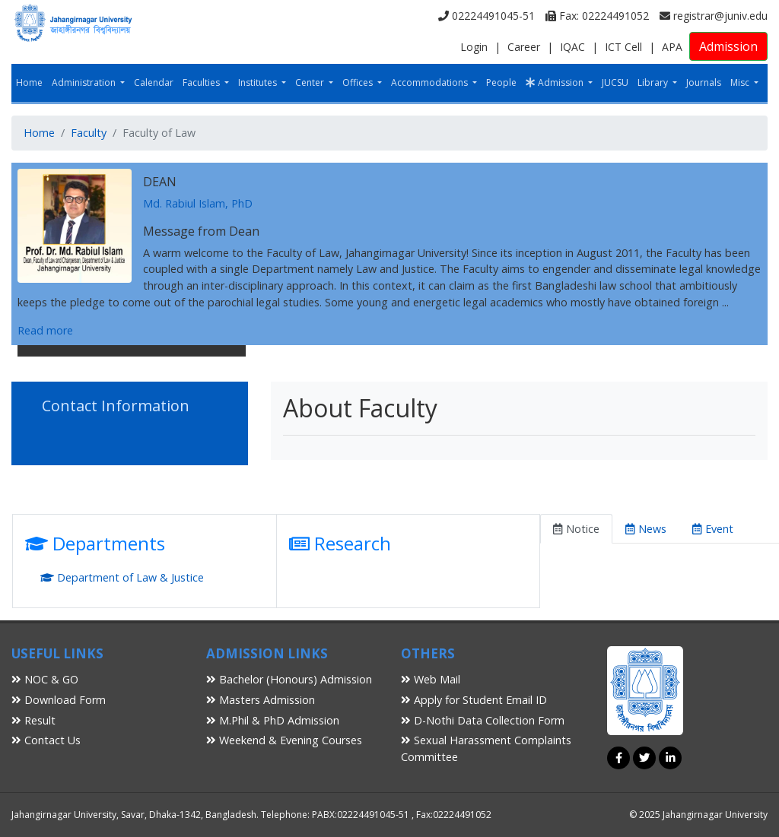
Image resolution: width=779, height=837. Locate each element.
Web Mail (430, 679)
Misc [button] (741, 82)
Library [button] (654, 82)
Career (523, 47)
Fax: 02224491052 (597, 15)
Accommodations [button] (430, 82)
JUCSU (615, 82)
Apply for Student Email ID (474, 700)
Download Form (58, 700)
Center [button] (310, 82)
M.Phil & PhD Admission (272, 720)
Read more (45, 330)
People (501, 82)
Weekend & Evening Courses (284, 740)
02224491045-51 (486, 15)
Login (474, 47)
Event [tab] (712, 529)
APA (672, 47)
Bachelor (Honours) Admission (289, 679)
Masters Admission (260, 700)
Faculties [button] (202, 82)
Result (33, 720)
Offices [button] (358, 82)
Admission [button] (556, 82)
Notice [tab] (576, 529)
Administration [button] (85, 82)
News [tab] (645, 529)
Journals (703, 82)
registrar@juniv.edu (714, 15)
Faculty (89, 132)
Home (29, 82)
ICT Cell (623, 47)
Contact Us (46, 740)
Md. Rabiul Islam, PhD (198, 203)
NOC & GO (44, 679)
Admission (728, 46)
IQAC (572, 47)
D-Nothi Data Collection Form (482, 720)
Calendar (153, 82)
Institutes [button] (258, 82)
